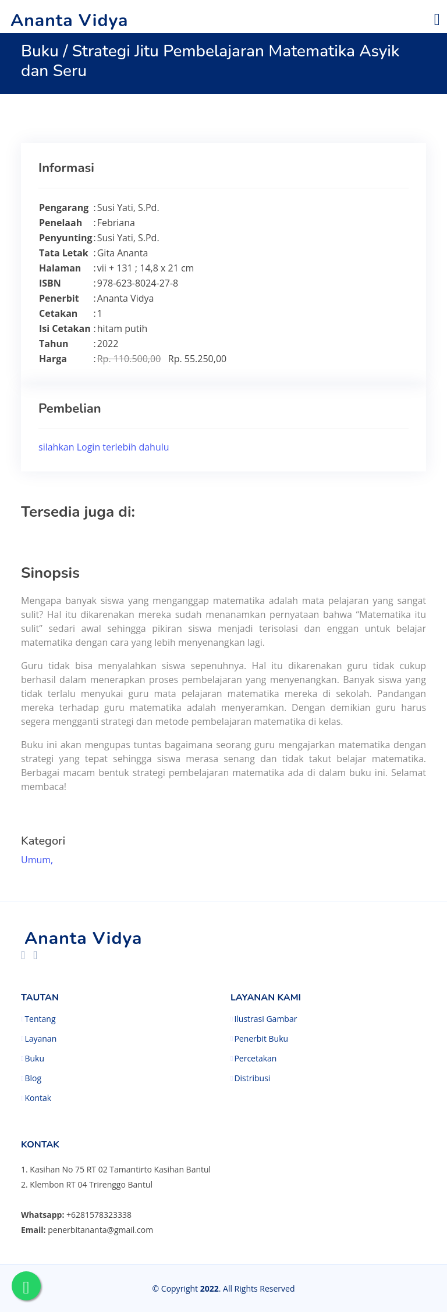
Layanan (40, 1039)
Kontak (37, 1098)
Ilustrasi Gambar (265, 1019)
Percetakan (255, 1058)
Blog (32, 1078)
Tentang (39, 1019)
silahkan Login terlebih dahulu (103, 447)
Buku (34, 1058)
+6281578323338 (99, 1214)
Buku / (46, 51)
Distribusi (252, 1078)
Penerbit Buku (261, 1039)
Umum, (38, 859)
